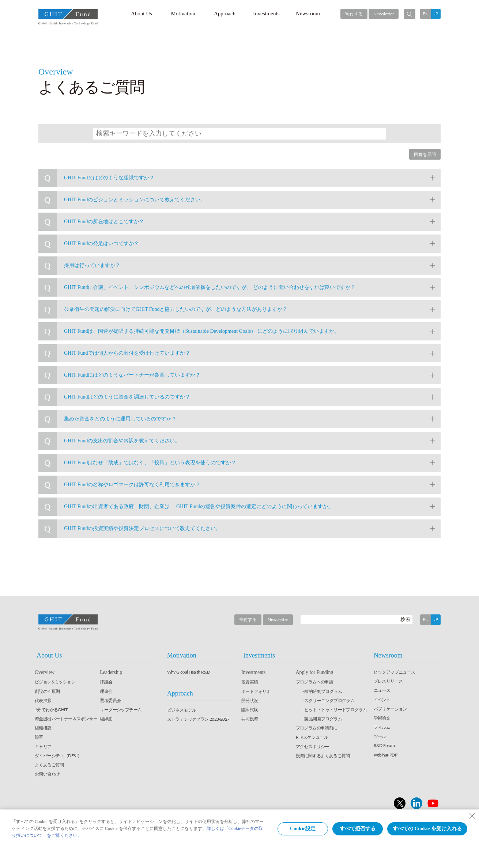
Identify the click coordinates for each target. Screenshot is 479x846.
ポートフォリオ (256, 691)
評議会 (106, 682)
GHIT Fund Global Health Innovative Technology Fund (68, 17)
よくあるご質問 (49, 764)
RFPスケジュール (312, 737)
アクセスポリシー (312, 746)
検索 (405, 619)
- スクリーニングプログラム (328, 700)
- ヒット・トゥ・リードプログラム (334, 709)
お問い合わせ (47, 774)
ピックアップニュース (394, 672)
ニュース (382, 690)
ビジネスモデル (181, 710)
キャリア (43, 746)
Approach (224, 13)
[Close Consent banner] (472, 816)
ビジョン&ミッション (55, 682)
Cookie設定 (303, 828)
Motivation (183, 13)
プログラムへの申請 (314, 682)
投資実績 (249, 682)
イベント (382, 699)
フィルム (382, 727)
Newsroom (308, 13)
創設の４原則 (47, 691)
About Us (141, 13)
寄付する (354, 13)
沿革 (39, 737)
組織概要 (43, 728)
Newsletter (383, 13)
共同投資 (249, 718)
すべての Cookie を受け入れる (427, 828)
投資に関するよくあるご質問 (323, 755)
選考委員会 (110, 700)
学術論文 (382, 718)
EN (426, 13)
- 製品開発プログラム (322, 718)
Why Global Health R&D (188, 672)
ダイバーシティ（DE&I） (58, 755)
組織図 (106, 718)
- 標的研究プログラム (322, 691)
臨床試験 (249, 709)
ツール (380, 736)
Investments (266, 13)
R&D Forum (384, 745)
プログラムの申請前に (316, 728)
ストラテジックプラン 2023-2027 (198, 719)
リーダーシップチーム (121, 709)
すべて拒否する (358, 828)
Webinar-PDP (385, 755)
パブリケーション (390, 709)
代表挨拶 (43, 700)
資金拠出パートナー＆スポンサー (66, 718)
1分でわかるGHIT (51, 709)
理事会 (106, 691)
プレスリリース (388, 681)
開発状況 (249, 700)
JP (436, 13)
